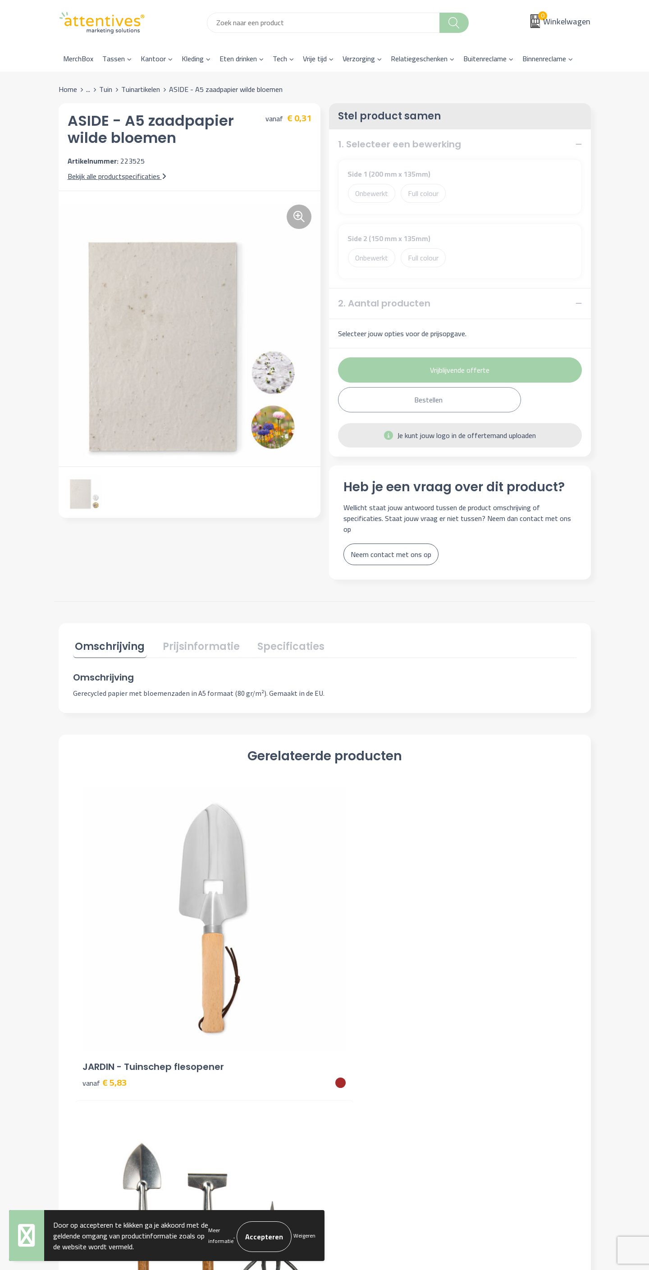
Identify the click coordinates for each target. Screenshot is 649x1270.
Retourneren (355, 1075)
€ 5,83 (104, 937)
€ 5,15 (482, 937)
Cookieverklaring (491, 1048)
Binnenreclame (544, 58)
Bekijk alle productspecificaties (117, 176)
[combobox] (323, 23)
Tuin (105, 89)
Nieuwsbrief (222, 1048)
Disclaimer (482, 1075)
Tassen (113, 58)
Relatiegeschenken (419, 58)
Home (68, 89)
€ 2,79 (356, 937)
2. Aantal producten (384, 303)
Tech (280, 58)
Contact (348, 1034)
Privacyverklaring (492, 1062)
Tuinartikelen (140, 89)
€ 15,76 (232, 937)
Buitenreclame (485, 58)
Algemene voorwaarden (503, 1034)
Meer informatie (220, 1235)
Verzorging (359, 58)
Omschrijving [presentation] (108, 644)
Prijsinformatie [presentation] (194, 644)
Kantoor (153, 58)
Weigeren (304, 1235)
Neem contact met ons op (391, 554)
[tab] (108, 646)
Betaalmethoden (361, 1062)
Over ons (217, 1034)
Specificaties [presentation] (280, 644)
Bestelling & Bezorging (371, 1048)
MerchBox (78, 58)
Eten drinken (238, 58)
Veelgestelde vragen (234, 1062)
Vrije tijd (315, 58)
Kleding (193, 58)
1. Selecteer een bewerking (399, 144)
